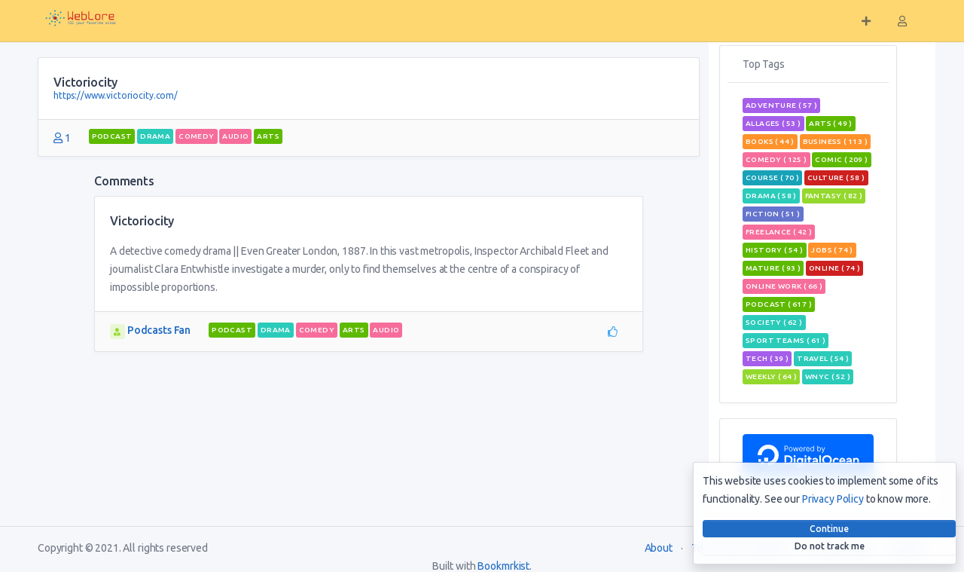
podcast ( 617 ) (779, 304)
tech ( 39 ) (767, 358)
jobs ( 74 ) (832, 250)
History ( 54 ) (775, 250)
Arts (268, 136)
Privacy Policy (833, 499)
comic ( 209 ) (841, 159)
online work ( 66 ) (784, 286)
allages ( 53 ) (773, 123)
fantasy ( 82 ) (834, 195)
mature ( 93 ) (773, 268)
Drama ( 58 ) (771, 195)
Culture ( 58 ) (836, 177)
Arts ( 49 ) (830, 123)
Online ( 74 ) (834, 268)
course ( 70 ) (772, 177)
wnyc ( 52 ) (827, 376)
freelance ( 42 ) (779, 232)
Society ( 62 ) (774, 322)
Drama (155, 136)
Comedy (196, 136)
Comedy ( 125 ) (776, 159)
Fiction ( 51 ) (773, 214)
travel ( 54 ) (823, 358)
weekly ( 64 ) (771, 376)
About (659, 548)
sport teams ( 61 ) (785, 340)
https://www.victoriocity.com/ (115, 95)
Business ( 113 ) (835, 141)
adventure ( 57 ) (781, 105)
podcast (112, 136)
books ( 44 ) (770, 141)
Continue (829, 529)
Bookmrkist (503, 566)
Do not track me (830, 546)
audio (235, 136)
